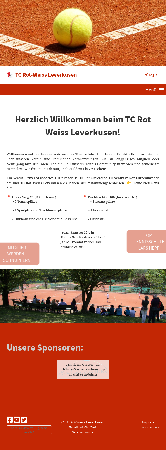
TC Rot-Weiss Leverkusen (46, 74)
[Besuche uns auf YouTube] (17, 420)
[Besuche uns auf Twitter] (24, 420)
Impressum (150, 422)
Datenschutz (149, 427)
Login (150, 75)
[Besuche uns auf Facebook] (10, 420)
